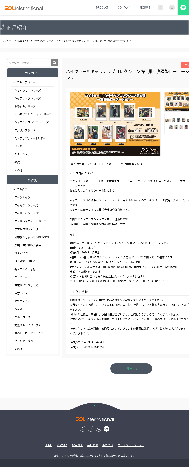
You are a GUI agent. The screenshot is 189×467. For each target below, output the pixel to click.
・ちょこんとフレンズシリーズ (30, 122)
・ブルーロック (21, 317)
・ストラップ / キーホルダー (29, 138)
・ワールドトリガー (24, 341)
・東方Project (20, 293)
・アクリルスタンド (23, 130)
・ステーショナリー (24, 154)
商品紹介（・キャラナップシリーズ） (36, 40)
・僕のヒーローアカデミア (27, 333)
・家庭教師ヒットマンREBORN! (31, 237)
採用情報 (77, 445)
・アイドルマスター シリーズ (29, 221)
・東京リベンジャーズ (25, 285)
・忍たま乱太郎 (21, 301)
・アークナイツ (21, 197)
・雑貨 (16, 162)
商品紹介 (62, 445)
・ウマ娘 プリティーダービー (29, 229)
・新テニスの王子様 (24, 269)
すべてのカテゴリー (23, 82)
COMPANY (124, 7)
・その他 (17, 170)
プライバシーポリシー (131, 445)
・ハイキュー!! (21, 309)
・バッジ (17, 146)
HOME (48, 445)
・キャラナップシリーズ (26, 98)
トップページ (7, 40)
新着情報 (107, 445)
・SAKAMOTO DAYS (23, 261)
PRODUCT (102, 7)
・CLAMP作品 (20, 253)
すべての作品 (19, 189)
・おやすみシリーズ (23, 106)
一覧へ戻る (131, 368)
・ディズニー (19, 277)
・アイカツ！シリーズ (25, 205)
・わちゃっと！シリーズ (26, 90)
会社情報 (92, 445)
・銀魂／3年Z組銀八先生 (26, 245)
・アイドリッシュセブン (26, 213)
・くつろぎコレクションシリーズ (31, 114)
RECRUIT (144, 7)
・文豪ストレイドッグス (26, 325)
